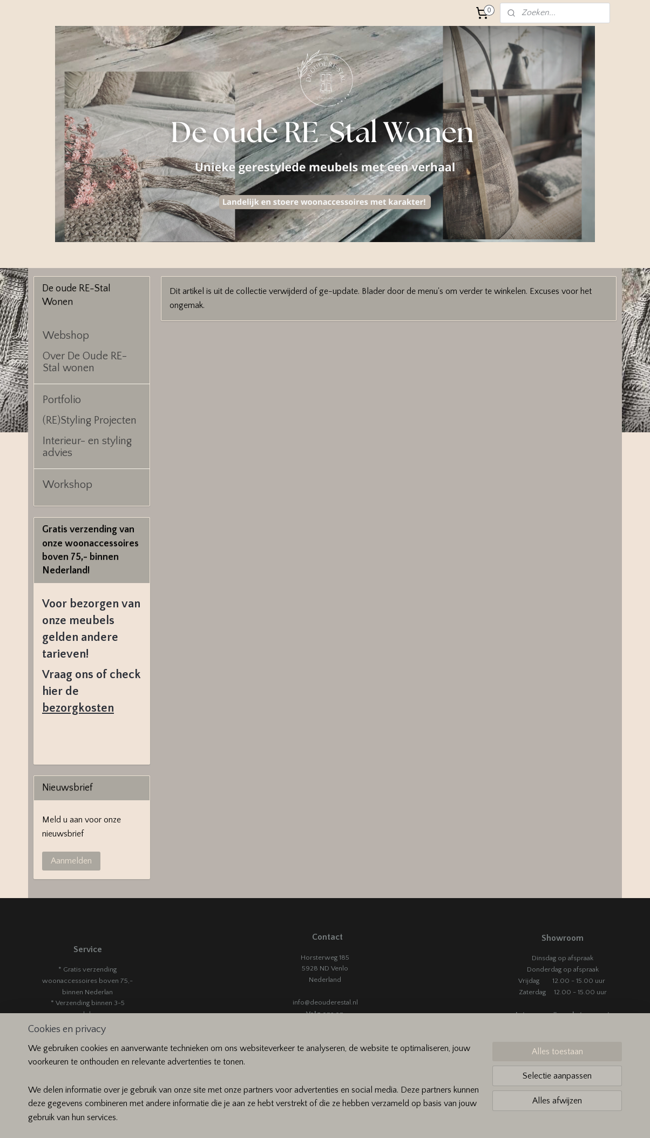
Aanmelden (71, 861)
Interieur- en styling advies (87, 447)
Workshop (67, 485)
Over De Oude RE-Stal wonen (85, 362)
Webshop (66, 336)
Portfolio (62, 400)
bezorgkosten (78, 708)
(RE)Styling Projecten (90, 420)
